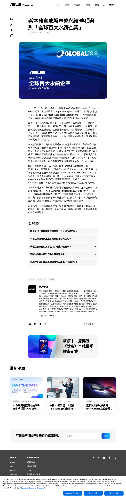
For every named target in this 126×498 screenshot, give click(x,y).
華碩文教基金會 (33, 474)
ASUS (12, 462)
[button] (88, 5)
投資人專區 (32, 466)
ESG (29, 470)
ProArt (13, 470)
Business (13, 474)
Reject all (93, 493)
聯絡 (97, 5)
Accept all (114, 493)
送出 (106, 435)
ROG (12, 466)
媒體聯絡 (31, 462)
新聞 (67, 5)
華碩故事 (78, 5)
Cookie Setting (72, 493)
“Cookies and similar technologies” (32, 488)
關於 (59, 5)
